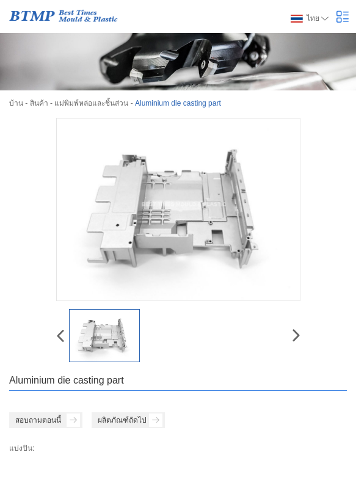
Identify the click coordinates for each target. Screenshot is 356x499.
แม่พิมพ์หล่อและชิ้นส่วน (91, 103)
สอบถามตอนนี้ (47, 420)
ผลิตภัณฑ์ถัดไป (130, 420)
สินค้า (39, 103)
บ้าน (16, 103)
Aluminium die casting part (178, 103)
